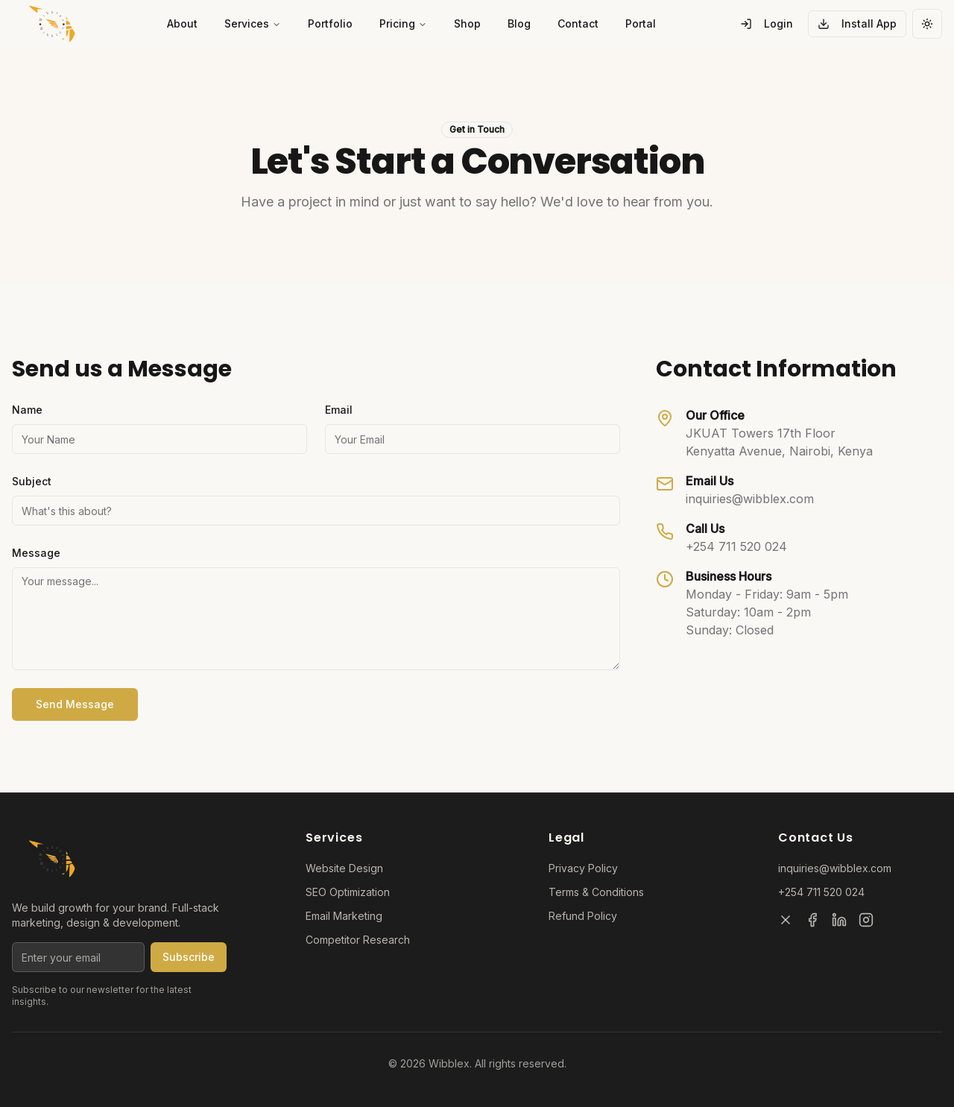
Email (339, 409)
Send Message (75, 704)
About (182, 23)
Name (27, 409)
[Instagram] (866, 919)
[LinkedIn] (839, 919)
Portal (640, 23)
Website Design (344, 868)
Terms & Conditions (596, 892)
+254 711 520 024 (736, 546)
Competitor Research (358, 939)
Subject (31, 481)
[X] (785, 919)
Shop (467, 23)
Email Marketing (344, 915)
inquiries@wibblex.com (750, 498)
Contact (577, 23)
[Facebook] (812, 919)
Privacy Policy (583, 868)
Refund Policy (583, 915)
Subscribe (188, 956)
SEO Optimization (348, 892)
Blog (519, 23)
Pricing (403, 23)
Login (766, 23)
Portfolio (330, 23)
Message (36, 552)
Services (252, 23)
